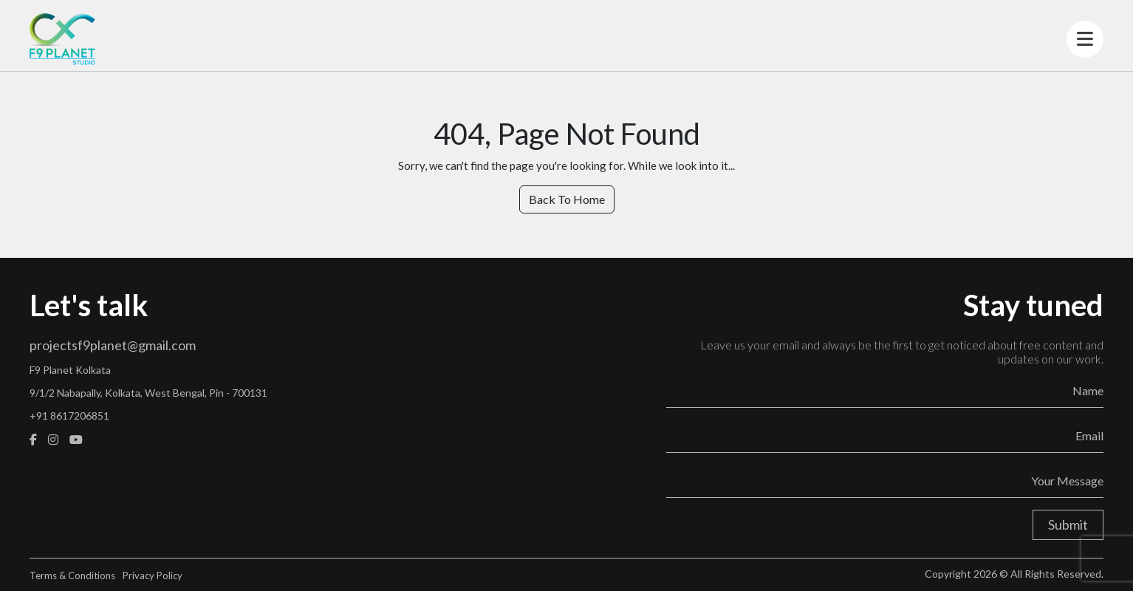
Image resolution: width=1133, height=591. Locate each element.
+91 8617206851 (69, 415)
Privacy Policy (152, 575)
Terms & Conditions (72, 575)
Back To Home (567, 199)
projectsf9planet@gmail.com (113, 345)
